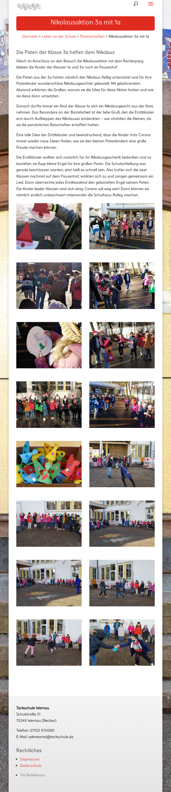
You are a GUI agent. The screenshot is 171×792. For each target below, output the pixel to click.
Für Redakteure (32, 775)
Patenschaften (92, 36)
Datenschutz (30, 765)
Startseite (30, 36)
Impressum (29, 759)
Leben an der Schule (59, 36)
